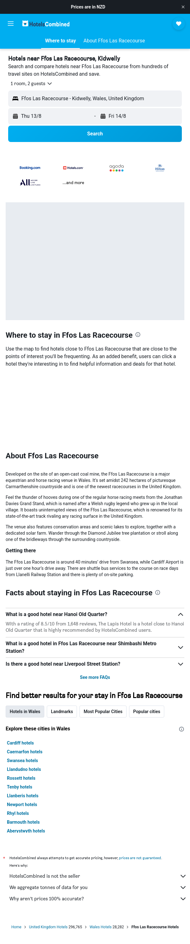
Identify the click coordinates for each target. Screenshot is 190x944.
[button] (183, 7)
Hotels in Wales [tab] (25, 711)
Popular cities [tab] (146, 711)
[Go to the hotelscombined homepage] (45, 23)
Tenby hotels (19, 786)
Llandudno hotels (24, 769)
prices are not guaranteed (140, 857)
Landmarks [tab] (62, 711)
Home (16, 927)
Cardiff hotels (20, 742)
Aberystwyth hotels (26, 830)
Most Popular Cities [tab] (103, 711)
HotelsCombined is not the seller (98, 876)
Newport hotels (22, 804)
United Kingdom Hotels (48, 927)
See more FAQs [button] (95, 677)
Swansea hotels (22, 760)
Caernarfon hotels (24, 751)
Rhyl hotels (18, 813)
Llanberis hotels (23, 795)
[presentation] (138, 334)
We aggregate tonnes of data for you (98, 887)
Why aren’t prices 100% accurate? (98, 899)
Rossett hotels (21, 778)
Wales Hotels (100, 927)
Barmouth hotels (23, 822)
